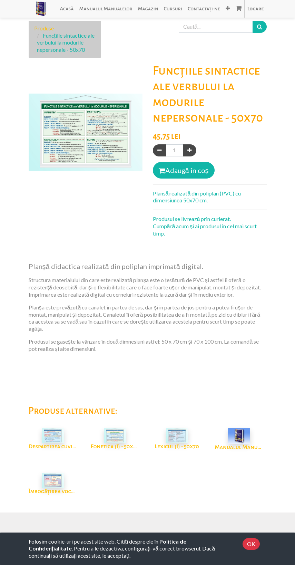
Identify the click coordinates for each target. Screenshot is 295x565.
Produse (44, 28)
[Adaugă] (189, 150)
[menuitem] (66, 9)
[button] (228, 9)
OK (251, 543)
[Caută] (260, 27)
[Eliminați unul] (159, 150)
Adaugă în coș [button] (184, 170)
